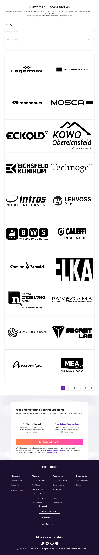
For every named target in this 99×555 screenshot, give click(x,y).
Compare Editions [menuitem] (38, 480)
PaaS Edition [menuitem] (36, 485)
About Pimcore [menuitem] (16, 480)
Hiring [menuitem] (21, 490)
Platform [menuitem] (36, 476)
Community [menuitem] (81, 476)
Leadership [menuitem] (15, 485)
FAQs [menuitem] (55, 498)
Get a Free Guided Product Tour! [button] (49, 442)
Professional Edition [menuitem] (39, 494)
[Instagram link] (52, 543)
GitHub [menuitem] (78, 485)
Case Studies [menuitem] (57, 503)
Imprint (46, 549)
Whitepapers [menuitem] (57, 489)
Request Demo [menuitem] (45, 518)
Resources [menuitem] (58, 476)
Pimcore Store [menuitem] (37, 503)
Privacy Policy (53, 549)
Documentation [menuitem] (82, 480)
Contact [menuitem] (43, 506)
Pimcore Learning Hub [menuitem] (61, 480)
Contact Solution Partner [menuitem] (49, 511)
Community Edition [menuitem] (39, 498)
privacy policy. (53, 453)
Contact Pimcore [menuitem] (46, 524)
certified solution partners (56, 450)
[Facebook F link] (42, 543)
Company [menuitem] (16, 476)
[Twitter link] (47, 543)
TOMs (84, 549)
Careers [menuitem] (14, 490)
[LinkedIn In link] (57, 543)
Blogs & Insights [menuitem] (58, 485)
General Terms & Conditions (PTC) (70, 549)
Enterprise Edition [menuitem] (38, 489)
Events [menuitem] (55, 494)
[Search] (6, 48)
